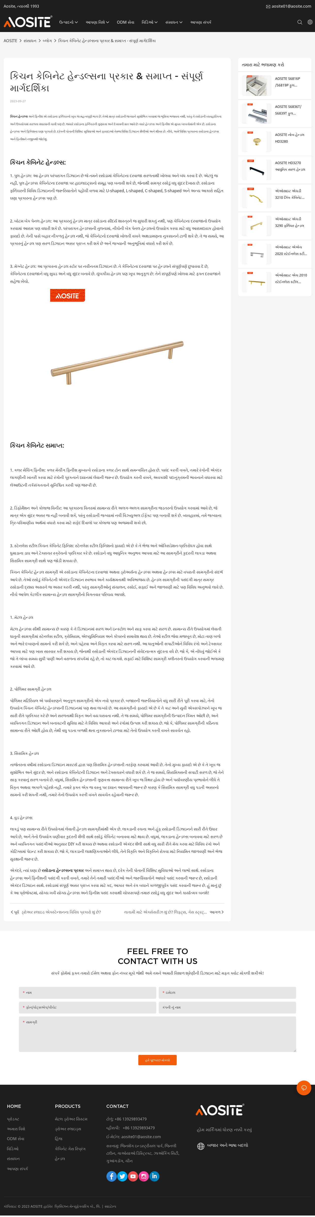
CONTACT (117, 1107)
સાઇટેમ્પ (110, 1207)
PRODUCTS (67, 1107)
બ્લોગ (47, 40)
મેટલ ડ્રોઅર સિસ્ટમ (71, 1120)
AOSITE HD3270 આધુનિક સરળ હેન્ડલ (290, 166)
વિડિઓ (12, 1150)
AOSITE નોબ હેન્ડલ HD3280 (289, 138)
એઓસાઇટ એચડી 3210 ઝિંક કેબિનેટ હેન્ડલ (288, 194)
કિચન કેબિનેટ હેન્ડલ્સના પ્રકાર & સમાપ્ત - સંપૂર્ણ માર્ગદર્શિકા (107, 40)
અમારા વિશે (16, 1130)
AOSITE (10, 40)
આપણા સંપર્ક (18, 1170)
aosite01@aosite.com (291, 6)
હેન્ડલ (60, 1160)
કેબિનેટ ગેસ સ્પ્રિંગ (70, 1150)
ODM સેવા (15, 1140)
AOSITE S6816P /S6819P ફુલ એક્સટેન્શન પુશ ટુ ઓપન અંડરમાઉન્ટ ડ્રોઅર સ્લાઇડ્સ (288, 82)
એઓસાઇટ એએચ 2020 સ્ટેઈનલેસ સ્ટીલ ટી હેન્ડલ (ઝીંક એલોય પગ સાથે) (291, 251)
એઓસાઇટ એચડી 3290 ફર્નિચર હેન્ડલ (289, 222)
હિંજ (58, 1140)
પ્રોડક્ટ (13, 1120)
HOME (14, 1107)
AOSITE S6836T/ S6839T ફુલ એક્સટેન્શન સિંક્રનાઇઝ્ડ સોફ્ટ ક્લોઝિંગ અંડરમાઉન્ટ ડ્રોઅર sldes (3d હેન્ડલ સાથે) (290, 110)
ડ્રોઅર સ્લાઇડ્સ (68, 1130)
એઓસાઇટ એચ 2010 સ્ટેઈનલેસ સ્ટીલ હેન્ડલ (291, 279)
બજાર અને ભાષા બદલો (222, 1146)
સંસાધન (30, 40)
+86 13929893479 (131, 1120)
